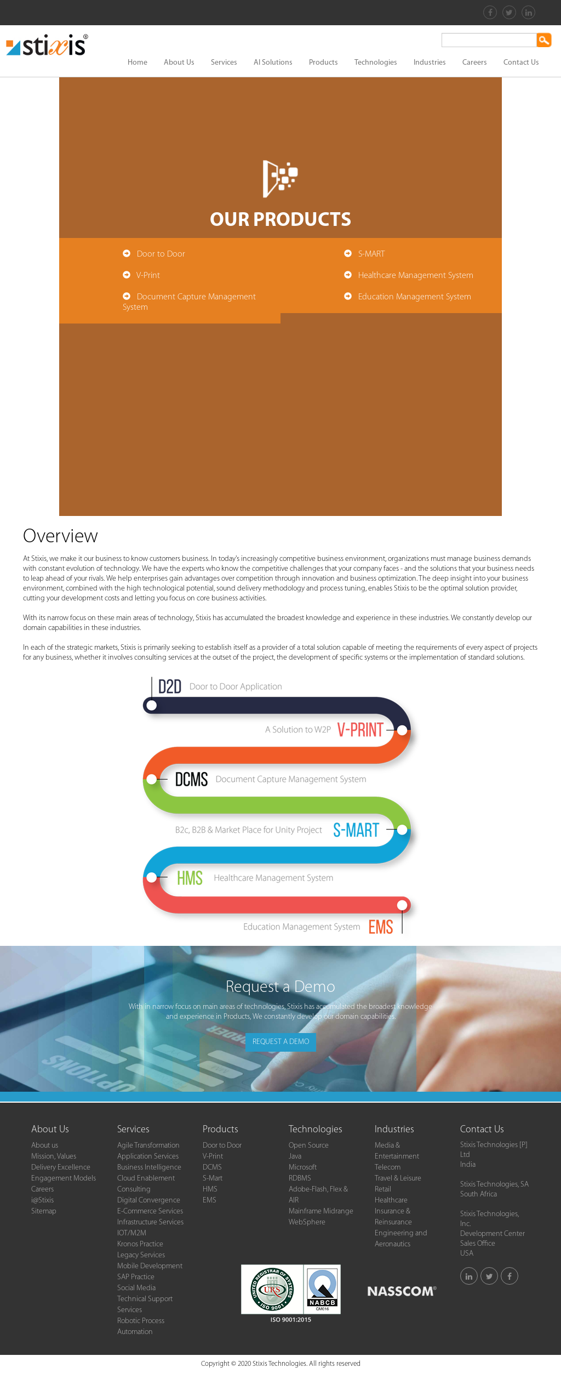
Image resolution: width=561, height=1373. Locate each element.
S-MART (371, 254)
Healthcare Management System (415, 275)
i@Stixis (42, 1200)
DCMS (212, 1168)
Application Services (148, 1157)
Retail (383, 1189)
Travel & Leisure (398, 1179)
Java (295, 1157)
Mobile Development (149, 1266)
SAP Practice (135, 1277)
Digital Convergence (148, 1200)
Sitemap (43, 1211)
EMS (209, 1200)
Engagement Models (63, 1179)
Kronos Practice (140, 1244)
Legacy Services (141, 1255)
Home (137, 63)
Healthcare (391, 1200)
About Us (179, 63)
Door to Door (161, 254)
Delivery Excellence (60, 1168)
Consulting (134, 1189)
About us (44, 1146)
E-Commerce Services (150, 1211)
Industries (430, 63)
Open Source (309, 1146)
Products (323, 63)
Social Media (136, 1288)
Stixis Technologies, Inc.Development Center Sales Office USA (492, 1234)
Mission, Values (53, 1157)
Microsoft (303, 1168)
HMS (210, 1189)
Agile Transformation (148, 1146)
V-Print (148, 275)
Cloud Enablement (146, 1179)
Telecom (387, 1168)
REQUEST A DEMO (281, 1042)
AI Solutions (273, 63)
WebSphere (307, 1222)
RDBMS (300, 1179)
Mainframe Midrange (321, 1211)
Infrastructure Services (150, 1222)
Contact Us (521, 63)
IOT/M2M (131, 1233)
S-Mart (212, 1179)
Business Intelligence (149, 1168)
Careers (474, 63)
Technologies (375, 63)
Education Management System (414, 297)
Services (224, 63)
